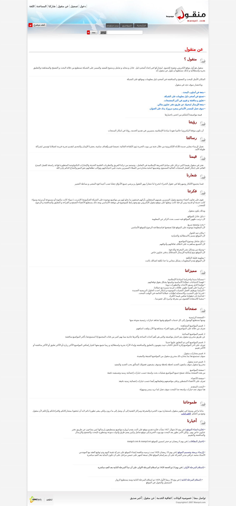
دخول (83, 6)
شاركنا (51, 6)
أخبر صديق (136, 498)
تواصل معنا (200, 498)
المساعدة (41, 6)
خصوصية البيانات (183, 498)
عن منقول (63, 6)
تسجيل (74, 6)
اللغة (31, 6)
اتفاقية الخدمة (164, 498)
